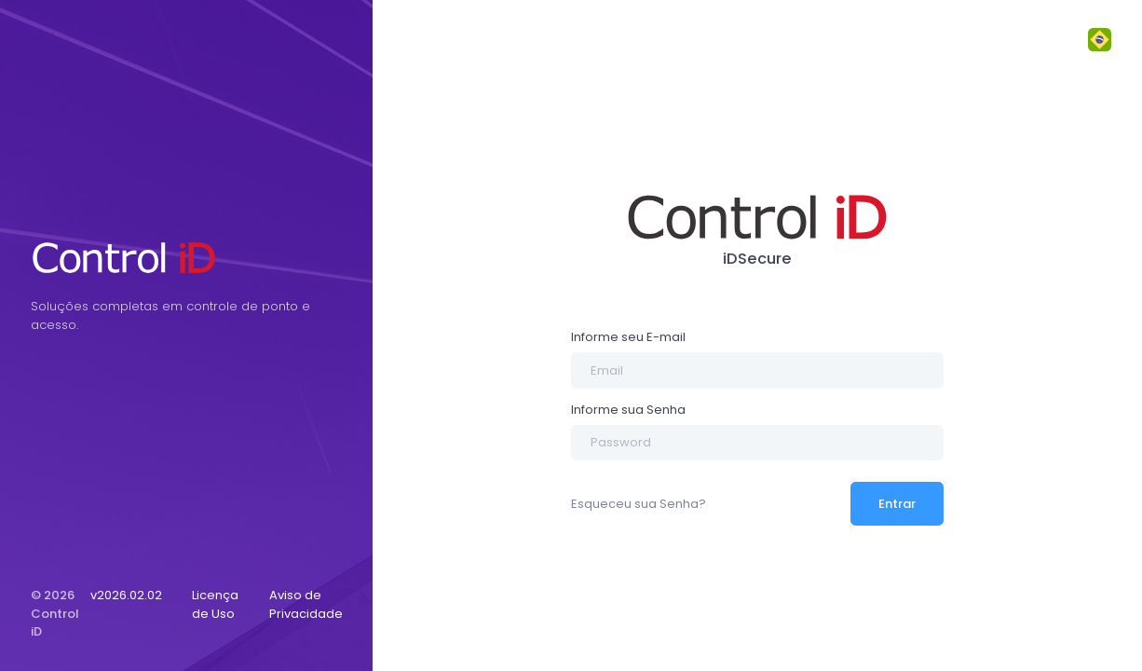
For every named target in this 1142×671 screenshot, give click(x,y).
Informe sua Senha (628, 409)
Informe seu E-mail (628, 337)
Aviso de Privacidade (306, 604)
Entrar (897, 504)
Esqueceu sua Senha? (638, 504)
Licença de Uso (215, 604)
